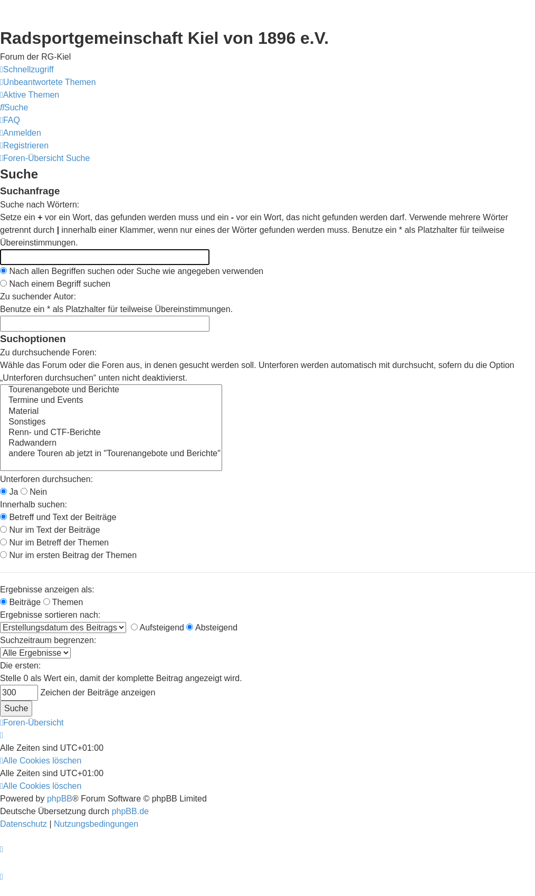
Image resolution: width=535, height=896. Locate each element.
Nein (34, 491)
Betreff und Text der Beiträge (58, 517)
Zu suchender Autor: (38, 296)
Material (111, 412)
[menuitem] (48, 82)
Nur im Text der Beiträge (50, 529)
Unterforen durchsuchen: (46, 479)
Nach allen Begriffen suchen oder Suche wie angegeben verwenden (131, 271)
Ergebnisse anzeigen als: (47, 589)
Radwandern (111, 443)
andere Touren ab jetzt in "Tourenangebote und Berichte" (111, 454)
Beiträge (20, 602)
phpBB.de (130, 811)
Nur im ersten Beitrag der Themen (68, 555)
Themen (63, 602)
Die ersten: (20, 665)
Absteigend (211, 627)
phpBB (59, 798)
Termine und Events (111, 400)
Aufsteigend (157, 627)
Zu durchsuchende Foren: (48, 352)
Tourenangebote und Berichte (111, 390)
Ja (9, 491)
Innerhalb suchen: (33, 504)
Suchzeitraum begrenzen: (48, 640)
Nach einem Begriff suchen (55, 283)
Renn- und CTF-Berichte (111, 433)
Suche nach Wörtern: (39, 204)
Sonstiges (111, 422)
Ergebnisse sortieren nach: (50, 614)
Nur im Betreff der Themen (54, 542)
